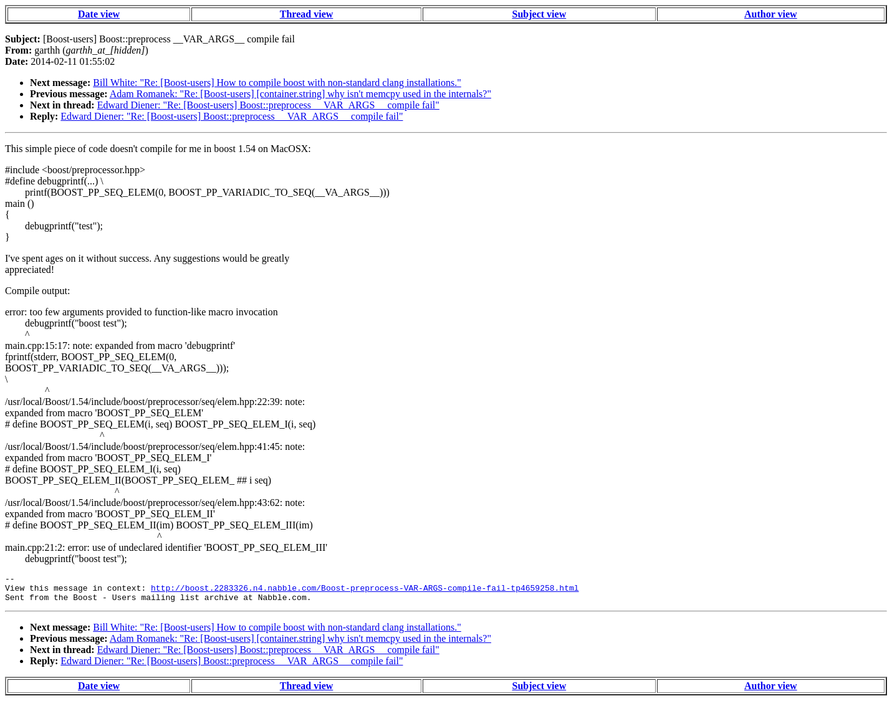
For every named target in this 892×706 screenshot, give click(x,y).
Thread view (306, 14)
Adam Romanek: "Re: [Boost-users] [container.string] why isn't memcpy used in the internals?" (300, 93)
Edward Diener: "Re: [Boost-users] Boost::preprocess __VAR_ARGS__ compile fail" (268, 105)
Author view (770, 14)
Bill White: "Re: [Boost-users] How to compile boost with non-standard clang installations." (277, 82)
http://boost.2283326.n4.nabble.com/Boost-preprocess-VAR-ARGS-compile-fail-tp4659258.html (364, 591)
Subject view (539, 14)
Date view (99, 14)
